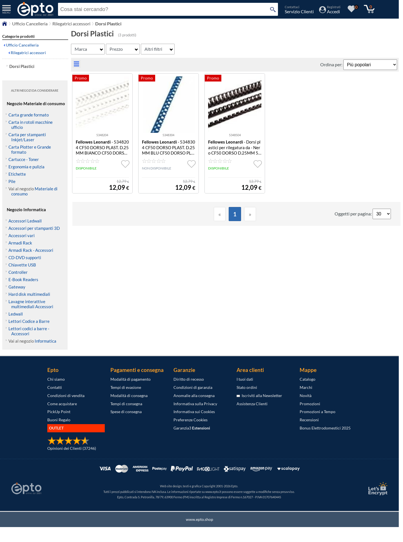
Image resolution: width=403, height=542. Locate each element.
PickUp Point (58, 411)
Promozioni (310, 403)
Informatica (45, 340)
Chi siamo (56, 379)
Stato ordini (247, 387)
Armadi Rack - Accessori (30, 250)
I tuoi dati (245, 379)
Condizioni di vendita (65, 395)
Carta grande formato (28, 114)
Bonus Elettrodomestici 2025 (325, 428)
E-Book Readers (23, 279)
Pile (11, 181)
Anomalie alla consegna (194, 395)
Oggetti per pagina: (354, 213)
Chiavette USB (22, 264)
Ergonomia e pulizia (26, 166)
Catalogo (307, 379)
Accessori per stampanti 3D (34, 228)
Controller (18, 272)
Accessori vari (21, 235)
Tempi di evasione (125, 387)
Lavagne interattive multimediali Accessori (30, 304)
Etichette (17, 174)
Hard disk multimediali (29, 294)
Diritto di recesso (188, 379)
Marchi (306, 387)
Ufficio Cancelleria (22, 45)
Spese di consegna (126, 411)
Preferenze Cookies (190, 419)
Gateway (16, 286)
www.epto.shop (199, 519)
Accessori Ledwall (25, 220)
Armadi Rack (20, 242)
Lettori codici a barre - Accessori (28, 331)
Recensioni (309, 419)
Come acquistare (62, 403)
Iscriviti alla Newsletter (259, 395)
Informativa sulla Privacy (195, 403)
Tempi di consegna (126, 403)
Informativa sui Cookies (194, 411)
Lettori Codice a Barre (29, 321)
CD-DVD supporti (24, 257)
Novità (305, 395)
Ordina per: (331, 64)
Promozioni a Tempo (317, 411)
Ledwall (15, 313)
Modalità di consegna (129, 395)
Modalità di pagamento (130, 379)
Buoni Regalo (58, 419)
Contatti (54, 387)
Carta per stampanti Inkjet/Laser (27, 137)
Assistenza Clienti (252, 403)
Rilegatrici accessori (28, 52)
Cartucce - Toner (23, 159)
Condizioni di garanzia (192, 387)
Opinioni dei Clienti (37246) (71, 448)
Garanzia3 (191, 428)
